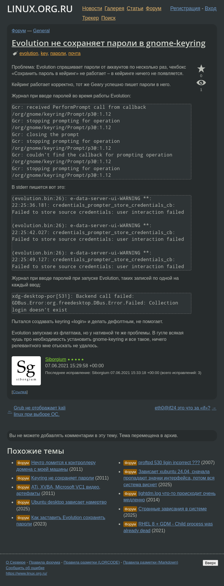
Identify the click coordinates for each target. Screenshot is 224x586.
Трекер (90, 18)
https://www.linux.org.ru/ (26, 573)
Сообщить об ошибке (25, 568)
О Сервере (16, 562)
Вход (210, 8)
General (41, 30)
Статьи (135, 8)
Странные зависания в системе (173, 508)
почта (75, 53)
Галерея (114, 8)
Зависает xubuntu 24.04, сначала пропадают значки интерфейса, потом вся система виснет (168, 478)
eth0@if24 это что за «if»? (182, 407)
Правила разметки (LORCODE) (92, 562)
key (44, 53)
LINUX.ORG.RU (40, 8)
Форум (153, 8)
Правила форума (44, 562)
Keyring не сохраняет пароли (62, 477)
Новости (92, 8)
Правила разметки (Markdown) (150, 562)
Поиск (108, 18)
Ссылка (20, 392)
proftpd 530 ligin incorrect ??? (169, 462)
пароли (58, 53)
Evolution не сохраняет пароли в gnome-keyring (109, 42)
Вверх (210, 563)
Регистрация (185, 8)
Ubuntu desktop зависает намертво (68, 502)
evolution (29, 53)
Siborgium (55, 359)
